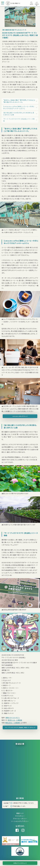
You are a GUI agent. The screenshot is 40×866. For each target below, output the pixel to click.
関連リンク (19, 813)
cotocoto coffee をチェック (20, 416)
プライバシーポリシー (20, 819)
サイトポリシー (20, 816)
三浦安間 (17, 723)
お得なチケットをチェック (20, 863)
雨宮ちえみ (11, 720)
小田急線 (6, 803)
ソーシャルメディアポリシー (20, 821)
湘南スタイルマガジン (12, 718)
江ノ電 (5, 806)
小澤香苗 (19, 720)
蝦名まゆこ (9, 723)
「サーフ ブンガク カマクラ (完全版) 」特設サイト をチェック (20, 727)
